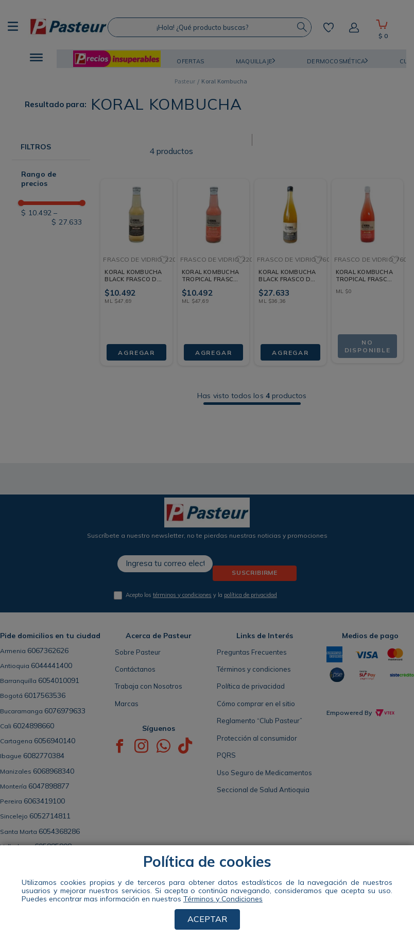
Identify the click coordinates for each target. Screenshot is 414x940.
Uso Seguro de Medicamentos (264, 772)
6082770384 (43, 755)
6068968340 (53, 771)
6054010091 (58, 680)
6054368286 (59, 831)
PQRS (226, 755)
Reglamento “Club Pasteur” (259, 720)
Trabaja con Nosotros (148, 686)
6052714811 (50, 816)
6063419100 (44, 801)
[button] (36, 59)
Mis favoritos (328, 27)
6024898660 (33, 725)
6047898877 (49, 786)
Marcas (127, 703)
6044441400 (51, 665)
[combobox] (210, 27)
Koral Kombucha (224, 81)
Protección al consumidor (257, 738)
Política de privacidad (251, 686)
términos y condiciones (182, 595)
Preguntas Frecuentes (252, 652)
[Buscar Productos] (302, 27)
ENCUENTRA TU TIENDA (84, 875)
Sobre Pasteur (138, 652)
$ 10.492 (36, 212)
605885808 (53, 846)
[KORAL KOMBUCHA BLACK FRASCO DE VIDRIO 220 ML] (136, 264)
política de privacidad (250, 595)
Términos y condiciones (254, 669)
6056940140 (54, 740)
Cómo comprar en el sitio (256, 703)
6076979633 (64, 710)
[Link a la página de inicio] (185, 81)
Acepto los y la (201, 595)
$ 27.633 (66, 217)
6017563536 (44, 695)
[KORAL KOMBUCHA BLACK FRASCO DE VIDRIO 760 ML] (290, 264)
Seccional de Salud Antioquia (263, 789)
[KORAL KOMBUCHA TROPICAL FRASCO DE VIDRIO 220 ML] (213, 264)
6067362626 (47, 650)
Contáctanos (135, 669)
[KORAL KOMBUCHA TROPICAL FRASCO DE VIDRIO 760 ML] (367, 264)
